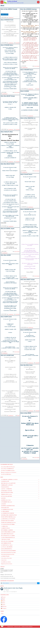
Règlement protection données (6, 564)
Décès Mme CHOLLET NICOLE (7, 164)
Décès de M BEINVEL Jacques (7, 229)
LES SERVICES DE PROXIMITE (7, 521)
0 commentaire (30, 89)
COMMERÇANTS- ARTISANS (7, 485)
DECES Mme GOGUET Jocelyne (28, 280)
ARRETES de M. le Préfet (6, 500)
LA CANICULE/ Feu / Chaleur (6, 545)
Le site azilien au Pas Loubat (6, 558)
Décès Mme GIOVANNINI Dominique (29, 9)
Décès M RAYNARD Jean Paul (27, 210)
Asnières (27, 453)
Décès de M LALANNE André (7, 356)
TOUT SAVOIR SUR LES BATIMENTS (8, 551)
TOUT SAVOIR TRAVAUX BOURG (7, 554)
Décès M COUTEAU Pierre (26, 330)
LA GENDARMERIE (5, 511)
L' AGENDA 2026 (4, 526)
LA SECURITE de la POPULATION (8, 519)
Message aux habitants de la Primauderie (8, 472)
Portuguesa (3, 608)
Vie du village (36, 66)
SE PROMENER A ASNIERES (7, 530)
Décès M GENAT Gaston (6, 317)
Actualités (17, 43)
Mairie (38, 89)
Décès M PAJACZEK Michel (7, 20)
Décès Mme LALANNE (6, 255)
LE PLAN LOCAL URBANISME (7, 541)
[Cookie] (2, 626)
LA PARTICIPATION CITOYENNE (7, 524)
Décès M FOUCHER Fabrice (7, 45)
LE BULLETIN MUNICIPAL (6, 549)
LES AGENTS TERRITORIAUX (7, 534)
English (3, 599)
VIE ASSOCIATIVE (4, 487)
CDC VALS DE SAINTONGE (6, 496)
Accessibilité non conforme (6, 562)
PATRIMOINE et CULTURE (6, 491)
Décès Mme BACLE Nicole (26, 365)
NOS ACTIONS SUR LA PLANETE (8, 536)
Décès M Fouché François (26, 175)
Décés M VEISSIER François (27, 70)
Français (3, 597)
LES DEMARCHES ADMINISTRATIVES (9, 515)
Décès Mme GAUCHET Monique (8, 96)
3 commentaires (24, 67)
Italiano (3, 603)
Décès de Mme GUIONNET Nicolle (7, 469)
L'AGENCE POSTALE (5, 528)
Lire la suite (4, 14)
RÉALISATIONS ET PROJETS (7, 493)
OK (38, 583)
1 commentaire (10, 43)
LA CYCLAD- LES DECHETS (6, 547)
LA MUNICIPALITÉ (5, 481)
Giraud (34, 453)
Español (3, 601)
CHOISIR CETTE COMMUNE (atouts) (8, 517)
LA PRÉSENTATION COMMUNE (7, 513)
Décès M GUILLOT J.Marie (7, 132)
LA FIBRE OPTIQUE (5, 556)
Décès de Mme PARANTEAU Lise (28, 118)
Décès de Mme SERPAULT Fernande (9, 9)
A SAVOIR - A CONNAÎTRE (6, 489)
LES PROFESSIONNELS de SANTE (8, 532)
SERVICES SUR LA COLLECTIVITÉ (8, 483)
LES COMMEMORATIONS (6, 543)
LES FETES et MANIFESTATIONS (8, 506)
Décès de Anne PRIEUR (26, 413)
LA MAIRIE (3, 504)
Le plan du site (3, 560)
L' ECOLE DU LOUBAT (5, 539)
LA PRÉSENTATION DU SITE (7, 509)
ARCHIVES (3, 498)
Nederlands (3, 606)
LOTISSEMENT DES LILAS (6, 502)
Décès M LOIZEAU (25, 91)
